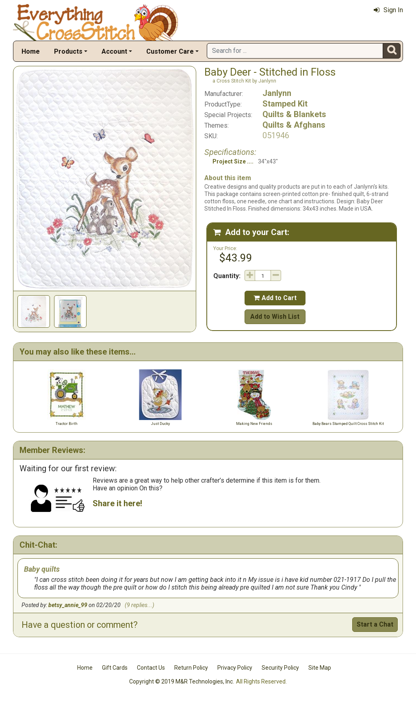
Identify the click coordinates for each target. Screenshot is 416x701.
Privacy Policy (234, 667)
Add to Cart (275, 298)
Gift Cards (115, 667)
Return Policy (191, 667)
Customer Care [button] (170, 51)
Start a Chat (375, 624)
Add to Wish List (274, 316)
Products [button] (68, 51)
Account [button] (114, 51)
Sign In (388, 10)
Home (31, 51)
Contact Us (151, 667)
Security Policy (280, 667)
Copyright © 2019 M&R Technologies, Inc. (181, 681)
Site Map (319, 667)
